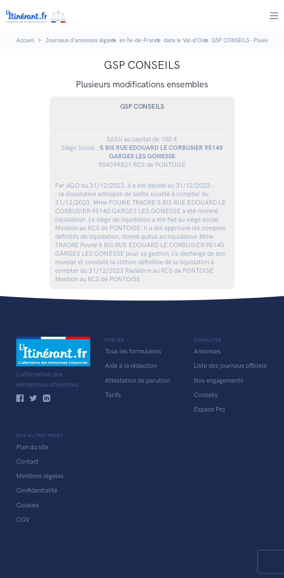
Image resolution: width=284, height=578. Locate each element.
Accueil (25, 40)
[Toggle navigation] (274, 16)
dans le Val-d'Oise (186, 40)
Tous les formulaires (133, 351)
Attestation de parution (137, 380)
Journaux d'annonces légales (80, 40)
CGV (23, 519)
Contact (27, 461)
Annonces (207, 351)
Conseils (206, 395)
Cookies (27, 505)
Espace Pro (209, 409)
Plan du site (32, 447)
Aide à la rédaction (131, 365)
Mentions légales (40, 476)
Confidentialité (36, 490)
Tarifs (113, 395)
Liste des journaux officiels (230, 365)
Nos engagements (218, 380)
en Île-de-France (139, 40)
